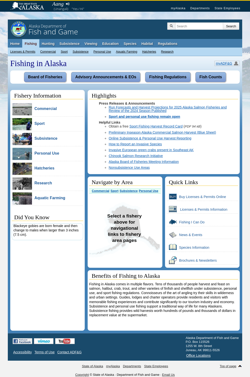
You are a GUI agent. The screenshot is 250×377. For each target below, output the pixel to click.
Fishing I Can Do (186, 222)
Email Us (168, 375)
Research (167, 51)
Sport (64, 51)
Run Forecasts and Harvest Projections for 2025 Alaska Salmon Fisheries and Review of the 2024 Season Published (168, 109)
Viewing (90, 44)
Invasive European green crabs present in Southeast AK (151, 150)
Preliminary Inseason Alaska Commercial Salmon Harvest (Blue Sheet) (162, 132)
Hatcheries (149, 51)
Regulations (167, 44)
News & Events (184, 234)
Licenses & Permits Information (197, 209)
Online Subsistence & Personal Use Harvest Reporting (150, 138)
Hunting (48, 44)
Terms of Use (44, 352)
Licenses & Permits (22, 51)
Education (110, 44)
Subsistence (80, 51)
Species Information (188, 247)
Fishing (31, 44)
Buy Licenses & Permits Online (196, 196)
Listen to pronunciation (67, 3)
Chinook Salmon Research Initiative (136, 156)
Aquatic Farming (126, 51)
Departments (200, 8)
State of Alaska (29, 6)
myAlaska (178, 8)
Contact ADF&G (69, 352)
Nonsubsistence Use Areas (129, 167)
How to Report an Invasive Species (135, 144)
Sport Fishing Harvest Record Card (156, 126)
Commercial (48, 51)
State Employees (227, 8)
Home (15, 44)
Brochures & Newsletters (192, 260)
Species (130, 44)
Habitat (147, 44)
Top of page (228, 366)
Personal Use (102, 51)
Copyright (82, 375)
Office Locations (198, 355)
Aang (57, 4)
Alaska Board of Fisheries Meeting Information (144, 162)
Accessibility (22, 352)
